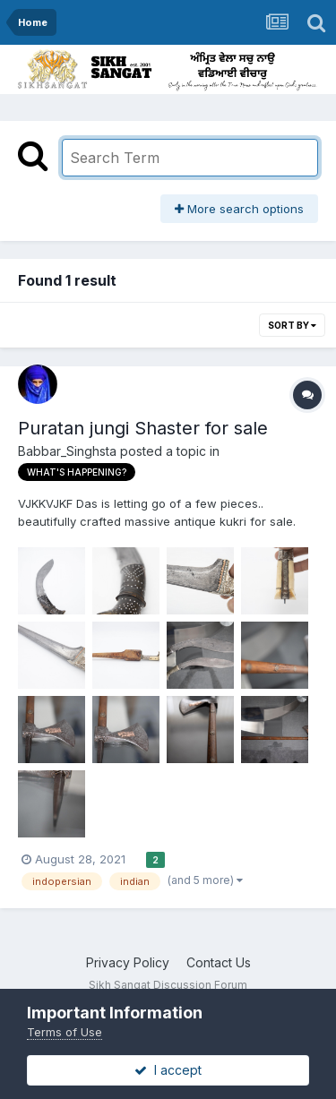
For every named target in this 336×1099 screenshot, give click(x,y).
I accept (168, 1070)
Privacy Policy (127, 962)
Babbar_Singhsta (67, 451)
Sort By (292, 325)
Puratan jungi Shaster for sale (143, 428)
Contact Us (218, 962)
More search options (239, 209)
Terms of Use (64, 1032)
